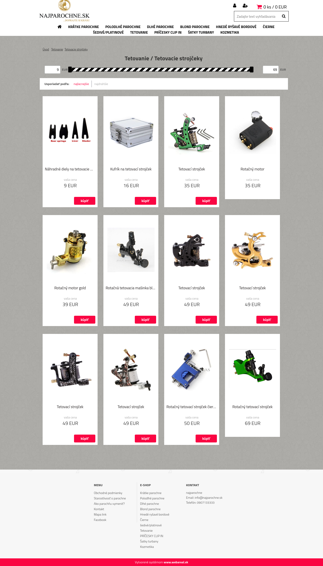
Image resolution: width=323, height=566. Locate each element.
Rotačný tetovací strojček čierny (191, 407)
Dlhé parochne (149, 503)
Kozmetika (147, 546)
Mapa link (100, 514)
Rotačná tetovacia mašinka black (131, 288)
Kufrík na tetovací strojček (130, 169)
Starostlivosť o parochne (110, 498)
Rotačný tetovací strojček (252, 407)
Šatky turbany (149, 541)
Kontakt (99, 509)
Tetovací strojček (191, 169)
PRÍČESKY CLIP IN (151, 535)
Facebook (100, 519)
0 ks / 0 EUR (275, 6)
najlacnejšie (81, 83)
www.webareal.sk (176, 562)
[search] (284, 16)
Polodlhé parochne (152, 498)
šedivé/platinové (151, 525)
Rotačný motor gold (70, 288)
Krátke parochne (151, 492)
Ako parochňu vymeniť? (109, 503)
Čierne (144, 519)
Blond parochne (150, 509)
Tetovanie (57, 49)
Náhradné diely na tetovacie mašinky (70, 169)
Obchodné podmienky (108, 492)
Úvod (46, 49)
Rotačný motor (252, 169)
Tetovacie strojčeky (76, 49)
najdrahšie (101, 83)
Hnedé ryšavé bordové (154, 514)
